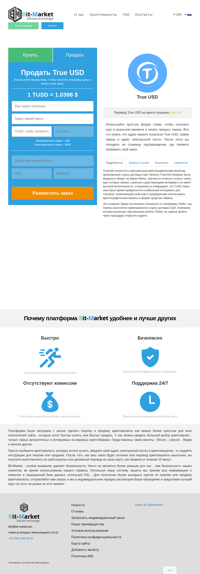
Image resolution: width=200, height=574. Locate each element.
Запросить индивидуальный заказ (98, 518)
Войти (52, 25)
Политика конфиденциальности (96, 537)
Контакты (144, 14)
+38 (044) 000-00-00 (20, 538)
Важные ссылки (139, 162)
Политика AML (82, 556)
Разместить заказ (52, 193)
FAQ (126, 14)
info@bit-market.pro (20, 526)
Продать (75, 54)
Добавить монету (85, 549)
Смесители (181, 162)
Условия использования (89, 530)
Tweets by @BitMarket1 (149, 504)
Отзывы (77, 511)
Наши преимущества (87, 524)
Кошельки (161, 162)
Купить (30, 54)
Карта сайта (80, 543)
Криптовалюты (103, 14)
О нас (79, 14)
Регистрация (23, 25)
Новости (78, 505)
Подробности (114, 162)
